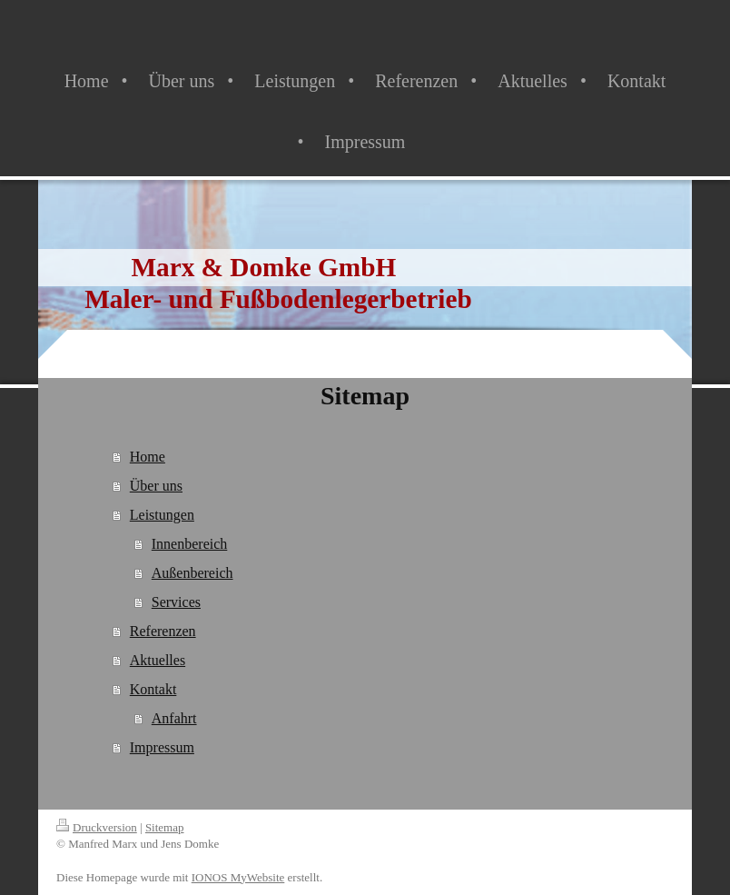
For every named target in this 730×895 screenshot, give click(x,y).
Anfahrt (174, 718)
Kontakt (153, 689)
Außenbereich (192, 573)
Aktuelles (157, 660)
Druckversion (96, 827)
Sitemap (164, 827)
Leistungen (162, 514)
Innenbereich (190, 544)
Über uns (156, 485)
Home (147, 456)
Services (176, 602)
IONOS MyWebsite (238, 877)
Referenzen (163, 631)
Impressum (162, 747)
